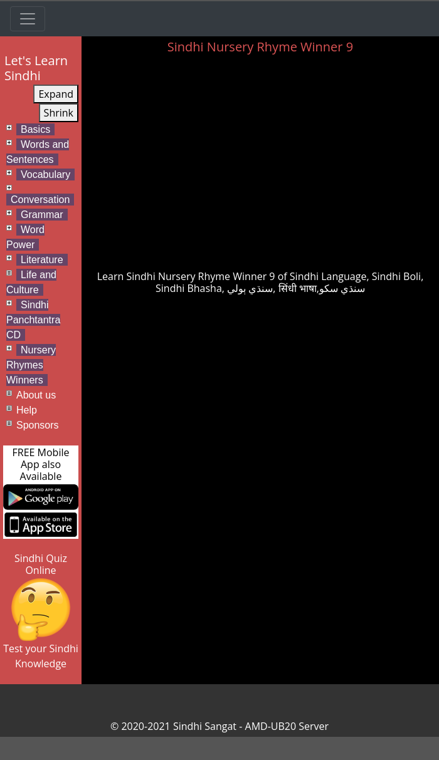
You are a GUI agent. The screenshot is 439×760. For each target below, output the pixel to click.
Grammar (42, 214)
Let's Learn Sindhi (36, 68)
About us (36, 395)
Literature (42, 259)
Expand (55, 94)
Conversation (40, 199)
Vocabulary (45, 174)
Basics (35, 129)
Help (26, 410)
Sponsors (37, 425)
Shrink (58, 113)
